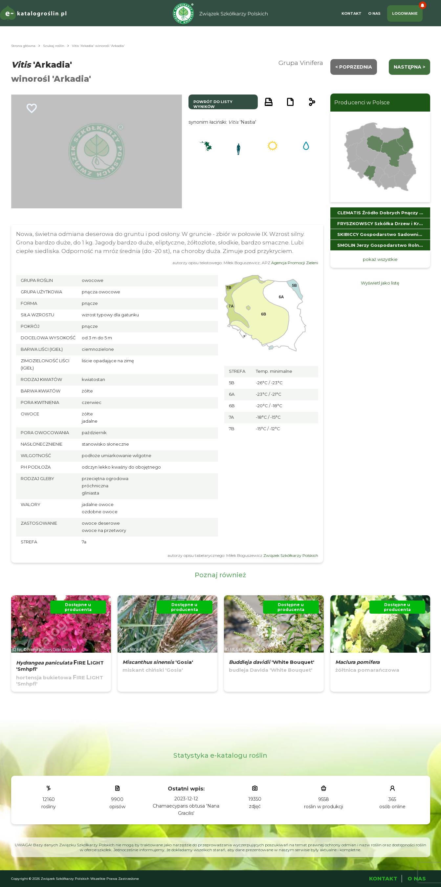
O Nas (374, 13)
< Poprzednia (353, 67)
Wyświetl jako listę (380, 282)
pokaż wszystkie (380, 259)
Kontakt (352, 13)
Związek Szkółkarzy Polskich (290, 555)
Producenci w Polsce (362, 102)
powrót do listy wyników (212, 104)
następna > (409, 67)
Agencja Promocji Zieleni (294, 262)
